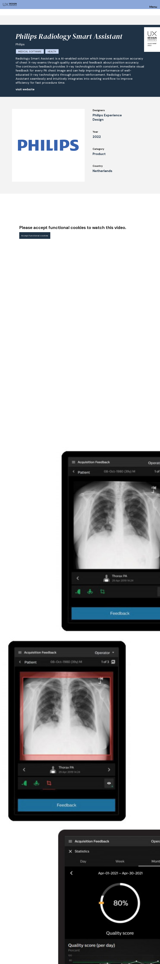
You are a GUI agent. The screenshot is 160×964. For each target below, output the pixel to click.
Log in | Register (138, 936)
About (69, 932)
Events (69, 927)
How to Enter (10, 924)
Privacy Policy (137, 927)
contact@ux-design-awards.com (31, 951)
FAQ (4, 933)
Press (132, 923)
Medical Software (29, 51)
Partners (102, 936)
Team (68, 936)
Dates (6, 929)
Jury (36, 923)
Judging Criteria (43, 927)
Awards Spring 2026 (77, 923)
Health (52, 51)
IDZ (99, 923)
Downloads (103, 927)
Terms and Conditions (142, 932)
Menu (153, 7)
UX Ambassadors (44, 932)
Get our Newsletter (143, 903)
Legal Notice (105, 932)
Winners (38, 936)
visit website (25, 89)
